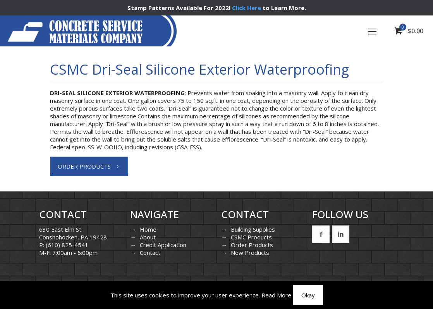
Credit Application (163, 245)
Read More (276, 295)
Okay (308, 295)
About (148, 237)
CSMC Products (251, 237)
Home (148, 229)
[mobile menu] (372, 31)
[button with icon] (321, 234)
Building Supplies (253, 229)
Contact (150, 252)
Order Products (252, 245)
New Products (250, 252)
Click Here (246, 8)
